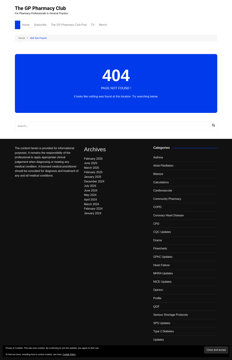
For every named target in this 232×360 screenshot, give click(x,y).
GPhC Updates (163, 256)
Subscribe (40, 24)
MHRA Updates (163, 273)
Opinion (158, 289)
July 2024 (90, 185)
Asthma (158, 157)
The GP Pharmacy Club (40, 8)
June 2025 (90, 163)
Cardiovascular (162, 190)
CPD (156, 223)
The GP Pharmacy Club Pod (69, 24)
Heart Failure (161, 265)
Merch (103, 24)
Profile (157, 298)
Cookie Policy (69, 354)
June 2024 (90, 190)
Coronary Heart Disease (168, 215)
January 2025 (92, 176)
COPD (157, 207)
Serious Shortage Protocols (170, 314)
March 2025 (91, 167)
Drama (157, 240)
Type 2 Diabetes (163, 331)
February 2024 (93, 208)
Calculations (161, 182)
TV (92, 24)
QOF (156, 306)
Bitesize (158, 173)
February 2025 (93, 172)
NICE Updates (162, 281)
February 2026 (93, 158)
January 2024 (92, 213)
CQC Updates (162, 231)
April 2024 (90, 199)
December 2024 (94, 181)
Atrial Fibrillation (163, 165)
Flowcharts (160, 248)
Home (26, 24)
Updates (158, 339)
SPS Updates (161, 323)
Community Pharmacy (167, 198)
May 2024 (90, 194)
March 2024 (91, 204)
